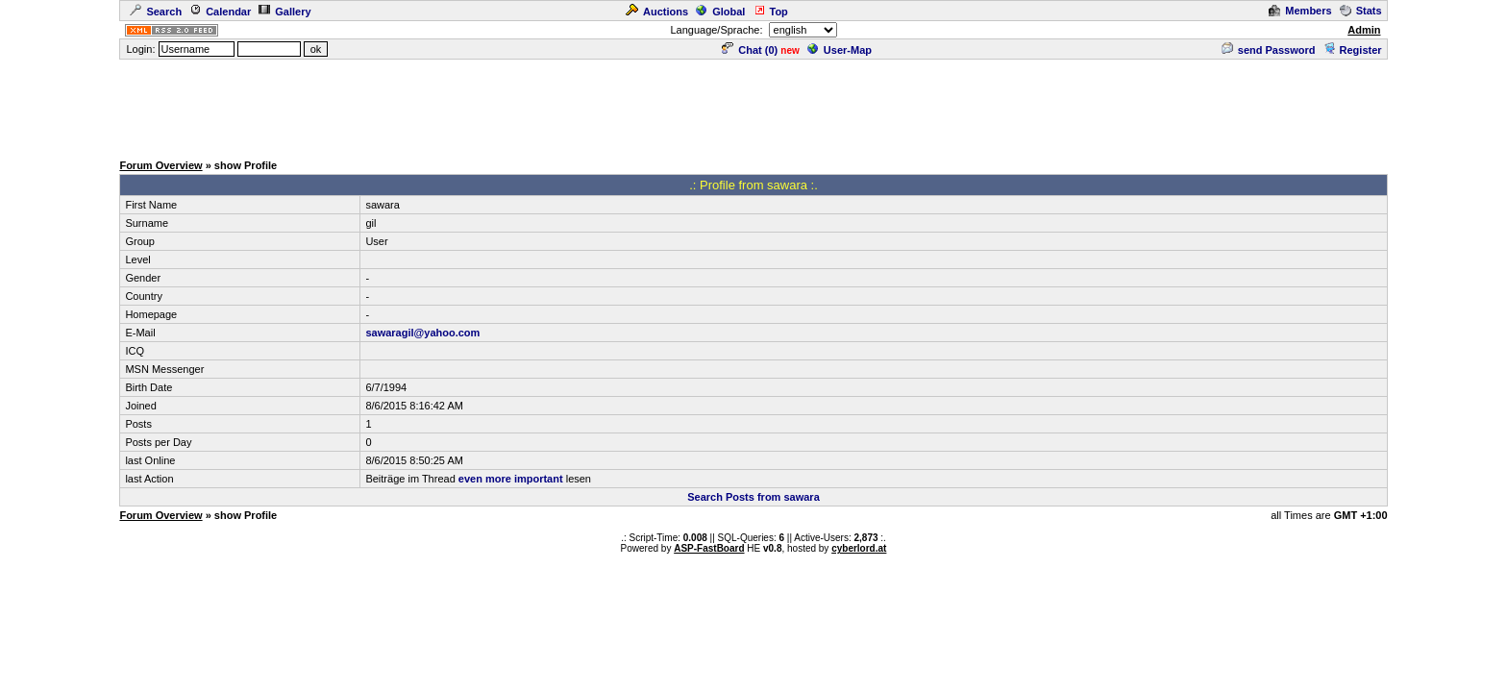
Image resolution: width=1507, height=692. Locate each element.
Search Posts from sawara (753, 497)
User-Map (839, 50)
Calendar (220, 11)
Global (720, 11)
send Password (1269, 50)
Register (1352, 50)
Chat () (750, 50)
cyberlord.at (858, 548)
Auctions (657, 11)
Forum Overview (160, 165)
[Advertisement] (753, 105)
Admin (1363, 30)
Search (156, 11)
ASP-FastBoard (709, 548)
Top (771, 11)
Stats (1361, 10)
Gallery (284, 11)
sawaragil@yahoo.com (422, 332)
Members (1300, 10)
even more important (510, 478)
